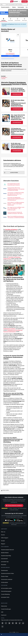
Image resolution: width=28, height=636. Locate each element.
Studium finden (4, 576)
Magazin (3, 543)
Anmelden (24, 1)
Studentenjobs (4, 570)
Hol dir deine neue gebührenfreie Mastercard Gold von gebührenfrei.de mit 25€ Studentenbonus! (18, 145)
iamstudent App (5, 561)
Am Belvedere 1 (4, 77)
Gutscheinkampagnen (6, 591)
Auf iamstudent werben (6, 588)
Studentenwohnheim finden (7, 573)
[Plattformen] (19, 2)
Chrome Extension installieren (14, 505)
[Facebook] (2, 623)
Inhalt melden (5, 490)
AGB (2, 612)
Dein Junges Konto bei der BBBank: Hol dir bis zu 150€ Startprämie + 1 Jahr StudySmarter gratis (18, 117)
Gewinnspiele (21, 7)
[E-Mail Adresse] (14, 169)
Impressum (3, 615)
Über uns (3, 531)
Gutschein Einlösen (17, 94)
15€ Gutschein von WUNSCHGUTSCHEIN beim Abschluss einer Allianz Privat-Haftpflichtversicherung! (18, 131)
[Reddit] (23, 623)
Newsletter (3, 564)
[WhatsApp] (2, 626)
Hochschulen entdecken (6, 579)
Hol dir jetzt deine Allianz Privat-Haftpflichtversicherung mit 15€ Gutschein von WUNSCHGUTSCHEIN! (18, 103)
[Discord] (16, 623)
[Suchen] (2, 5)
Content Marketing (5, 594)
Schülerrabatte (4, 582)
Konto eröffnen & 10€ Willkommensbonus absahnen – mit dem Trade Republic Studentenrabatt (15, 204)
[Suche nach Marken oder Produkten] (14, 4)
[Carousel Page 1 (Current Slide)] (7, 59)
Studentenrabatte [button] (5, 7)
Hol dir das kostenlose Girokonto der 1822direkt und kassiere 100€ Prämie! (18, 90)
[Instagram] (6, 623)
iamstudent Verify (5, 597)
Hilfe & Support (4, 537)
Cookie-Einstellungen (6, 609)
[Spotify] (9, 623)
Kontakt (3, 540)
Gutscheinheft (4, 558)
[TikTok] (19, 623)
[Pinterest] (12, 623)
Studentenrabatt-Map (6, 555)
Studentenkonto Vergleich (9, 328)
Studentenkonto (6, 84)
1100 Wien (3, 78)
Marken (14, 7)
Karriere (3, 534)
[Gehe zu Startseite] (14, 2)
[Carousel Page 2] (20, 59)
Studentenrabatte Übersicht (7, 549)
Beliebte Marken (5, 552)
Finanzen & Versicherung (17, 82)
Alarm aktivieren (11, 172)
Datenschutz (4, 606)
